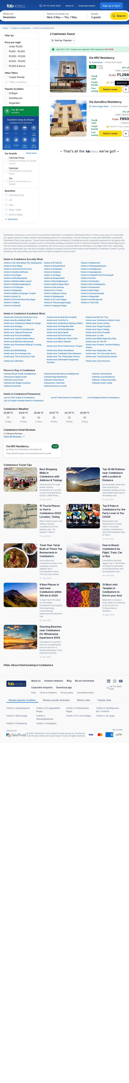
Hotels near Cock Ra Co (57, 320)
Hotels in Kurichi (88, 278)
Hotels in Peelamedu (90, 287)
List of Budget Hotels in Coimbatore (103, 397)
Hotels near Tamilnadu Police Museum (64, 353)
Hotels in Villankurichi (90, 263)
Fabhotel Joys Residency (103, 377)
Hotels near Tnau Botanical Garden (101, 356)
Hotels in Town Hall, (90, 302)
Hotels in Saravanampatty (92, 293)
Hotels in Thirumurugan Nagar (57, 302)
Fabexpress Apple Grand (15, 377)
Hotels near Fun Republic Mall (60, 326)
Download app (64, 687)
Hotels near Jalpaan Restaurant (18, 332)
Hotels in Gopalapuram (91, 272)
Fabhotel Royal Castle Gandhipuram (20, 374)
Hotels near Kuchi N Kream (59, 335)
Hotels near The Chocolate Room (101, 353)
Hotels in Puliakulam (13, 290)
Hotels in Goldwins (52, 272)
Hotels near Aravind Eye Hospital (61, 317)
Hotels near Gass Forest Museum (19, 329)
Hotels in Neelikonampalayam (17, 284)
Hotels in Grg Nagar (12, 275)
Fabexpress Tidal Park (54, 383)
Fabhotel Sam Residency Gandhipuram (61, 374)
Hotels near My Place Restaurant (18, 341)
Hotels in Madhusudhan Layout (17, 281)
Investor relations (53, 680)
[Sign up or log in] (111, 5)
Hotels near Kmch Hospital (98, 332)
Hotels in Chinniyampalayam (93, 266)
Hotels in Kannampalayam (15, 278)
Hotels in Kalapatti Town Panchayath (97, 275)
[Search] (119, 16)
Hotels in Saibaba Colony (55, 293)
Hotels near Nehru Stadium (59, 341)
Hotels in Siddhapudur (54, 296)
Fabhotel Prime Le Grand (55, 386)
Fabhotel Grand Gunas (54, 380)
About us (69, 6)
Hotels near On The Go (96, 341)
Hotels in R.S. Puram (53, 290)
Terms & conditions (48, 692)
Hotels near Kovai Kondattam (17, 335)
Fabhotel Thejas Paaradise (104, 380)
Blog (69, 680)
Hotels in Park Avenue (54, 287)
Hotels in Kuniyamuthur (54, 278)
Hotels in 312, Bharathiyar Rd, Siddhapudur (23, 263)
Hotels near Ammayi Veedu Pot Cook (20, 317)
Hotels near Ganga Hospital (98, 326)
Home (5, 28)
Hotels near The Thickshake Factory (63, 356)
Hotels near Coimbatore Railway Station (65, 323)
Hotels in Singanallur (90, 296)
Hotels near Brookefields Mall (17, 320)
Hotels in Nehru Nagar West (56, 284)
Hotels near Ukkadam (13, 361)
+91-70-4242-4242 (50, 5)
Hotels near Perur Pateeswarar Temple (64, 346)
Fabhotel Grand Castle (102, 383)
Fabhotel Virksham (12, 386)
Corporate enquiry (86, 6)
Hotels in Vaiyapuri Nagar (55, 305)
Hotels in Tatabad (12, 302)
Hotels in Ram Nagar (90, 290)
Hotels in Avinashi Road (54, 266)
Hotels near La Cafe (95, 335)
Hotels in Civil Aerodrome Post (18, 269)
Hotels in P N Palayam (13, 287)
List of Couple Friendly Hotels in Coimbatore (24, 400)
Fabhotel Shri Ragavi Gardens (17, 383)
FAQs (33, 692)
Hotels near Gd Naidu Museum (60, 329)
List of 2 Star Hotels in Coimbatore (19, 397)
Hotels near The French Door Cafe (19, 356)
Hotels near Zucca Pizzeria (98, 361)
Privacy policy (67, 692)
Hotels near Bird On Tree (97, 317)
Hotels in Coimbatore (20, 28)
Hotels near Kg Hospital (57, 332)
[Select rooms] (110, 89)
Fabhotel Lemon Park (13, 380)
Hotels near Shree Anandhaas (60, 350)
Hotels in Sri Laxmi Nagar (55, 299)
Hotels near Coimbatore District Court (103, 320)
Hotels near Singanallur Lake (98, 350)
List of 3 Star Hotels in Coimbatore (66, 397)
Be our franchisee (84, 680)
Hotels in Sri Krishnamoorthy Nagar (19, 299)
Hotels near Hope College (97, 329)
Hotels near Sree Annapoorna (17, 353)
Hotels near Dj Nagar (13, 326)
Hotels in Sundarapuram (91, 299)
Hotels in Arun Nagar (13, 266)
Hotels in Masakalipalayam (56, 281)
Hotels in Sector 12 (12, 296)
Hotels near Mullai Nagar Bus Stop (101, 338)
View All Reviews (14, 436)
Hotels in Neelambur (90, 281)
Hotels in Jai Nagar (52, 275)
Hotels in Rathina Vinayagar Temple (20, 293)
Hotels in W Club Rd (53, 263)
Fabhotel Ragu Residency (55, 377)
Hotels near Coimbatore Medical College (22, 323)
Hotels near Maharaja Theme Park (62, 338)
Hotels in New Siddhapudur (93, 284)
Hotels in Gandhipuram (91, 269)
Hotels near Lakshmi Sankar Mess (19, 338)
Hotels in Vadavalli (12, 305)
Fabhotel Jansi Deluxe (102, 374)
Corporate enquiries (42, 687)
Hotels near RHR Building (15, 350)
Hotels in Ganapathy (53, 269)
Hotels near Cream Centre (98, 323)
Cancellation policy (85, 692)
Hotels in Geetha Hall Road (16, 272)
